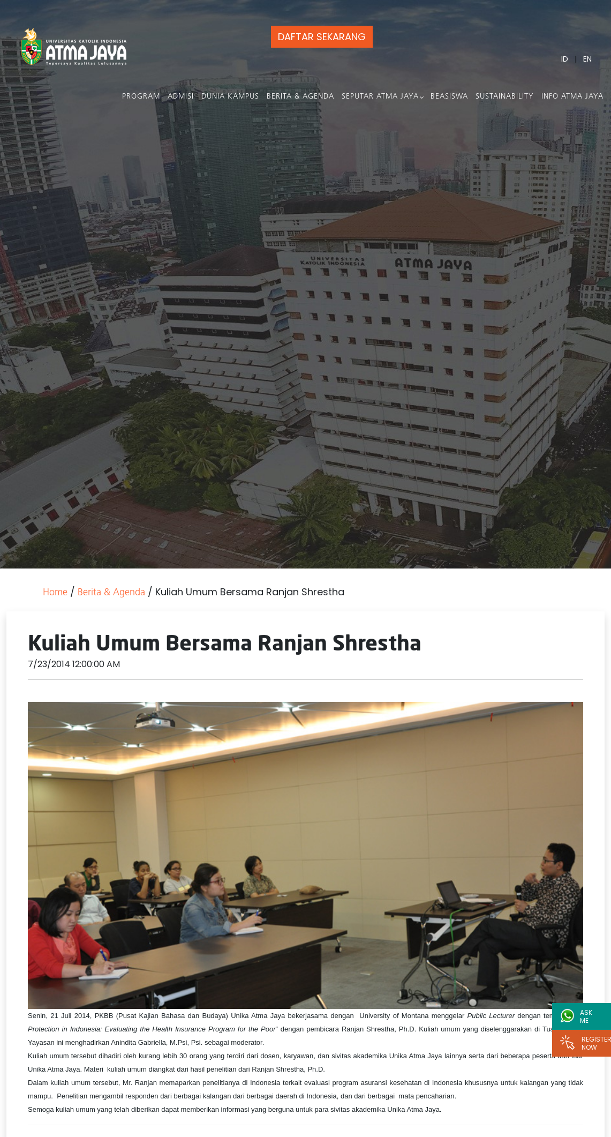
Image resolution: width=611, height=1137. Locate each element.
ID (565, 59)
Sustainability (506, 97)
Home (55, 593)
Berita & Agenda (301, 97)
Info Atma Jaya (573, 97)
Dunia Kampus (231, 97)
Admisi (182, 97)
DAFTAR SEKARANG (319, 36)
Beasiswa (450, 97)
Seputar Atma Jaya (381, 97)
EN (588, 59)
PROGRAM (142, 97)
